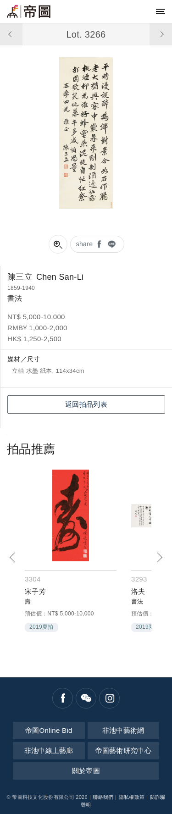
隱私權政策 (132, 797)
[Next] (159, 557)
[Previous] (13, 557)
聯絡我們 (103, 797)
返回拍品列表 (86, 404)
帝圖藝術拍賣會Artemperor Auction (28, 11)
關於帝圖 (86, 771)
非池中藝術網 (123, 730)
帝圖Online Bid (48, 730)
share (84, 244)
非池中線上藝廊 (48, 750)
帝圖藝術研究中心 (123, 750)
